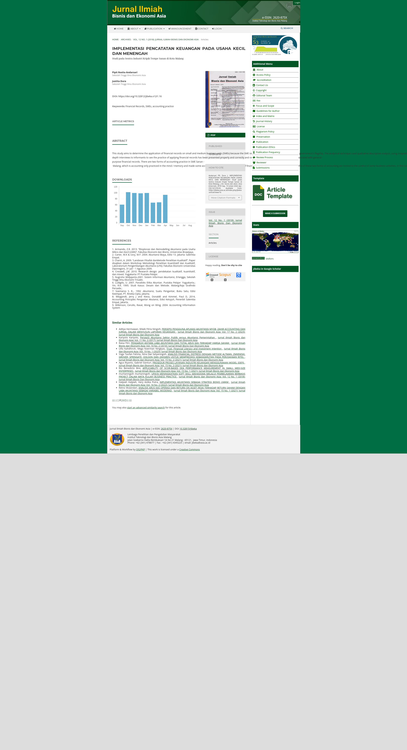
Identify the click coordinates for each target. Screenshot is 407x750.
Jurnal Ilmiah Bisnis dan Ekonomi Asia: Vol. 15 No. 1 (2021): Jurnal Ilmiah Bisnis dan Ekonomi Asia (187, 371)
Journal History (263, 121)
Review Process (264, 157)
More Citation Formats (223, 197)
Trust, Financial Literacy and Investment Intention (194, 348)
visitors (263, 258)
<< (113, 400)
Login (217, 28)
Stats (256, 224)
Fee (258, 100)
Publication (154, 28)
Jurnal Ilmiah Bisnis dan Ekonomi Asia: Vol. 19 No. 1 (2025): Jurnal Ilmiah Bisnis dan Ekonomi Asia (182, 350)
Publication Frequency (268, 152)
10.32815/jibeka (188, 428)
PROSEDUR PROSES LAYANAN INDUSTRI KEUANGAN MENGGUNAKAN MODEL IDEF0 (199, 362)
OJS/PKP (140, 449)
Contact (201, 28)
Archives (126, 39)
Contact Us (262, 85)
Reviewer (261, 162)
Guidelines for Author (268, 110)
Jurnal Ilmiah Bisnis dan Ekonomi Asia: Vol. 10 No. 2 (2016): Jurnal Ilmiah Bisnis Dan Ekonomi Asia (182, 344)
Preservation (263, 136)
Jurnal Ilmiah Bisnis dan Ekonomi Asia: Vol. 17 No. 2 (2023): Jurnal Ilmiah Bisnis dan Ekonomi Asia (182, 333)
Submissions (262, 167)
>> (130, 400)
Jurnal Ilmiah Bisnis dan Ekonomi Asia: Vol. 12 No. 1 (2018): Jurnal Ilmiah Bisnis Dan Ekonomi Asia (182, 378)
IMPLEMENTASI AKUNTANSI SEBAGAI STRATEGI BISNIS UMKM (195, 382)
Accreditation (263, 80)
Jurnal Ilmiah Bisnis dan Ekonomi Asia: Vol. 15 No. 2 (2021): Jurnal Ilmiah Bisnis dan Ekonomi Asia (171, 359)
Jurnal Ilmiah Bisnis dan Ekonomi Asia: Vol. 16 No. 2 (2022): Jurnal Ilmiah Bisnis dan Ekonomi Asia (182, 383)
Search (287, 28)
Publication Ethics (265, 147)
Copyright (261, 90)
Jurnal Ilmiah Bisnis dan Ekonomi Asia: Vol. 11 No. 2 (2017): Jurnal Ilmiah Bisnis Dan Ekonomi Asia (182, 339)
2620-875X (166, 428)
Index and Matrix (264, 116)
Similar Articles (122, 322)
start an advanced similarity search (146, 407)
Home (119, 28)
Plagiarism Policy (265, 131)
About (133, 28)
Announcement (180, 28)
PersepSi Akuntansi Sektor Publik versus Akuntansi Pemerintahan (178, 337)
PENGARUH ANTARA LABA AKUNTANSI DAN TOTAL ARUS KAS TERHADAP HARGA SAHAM (180, 343)
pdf (212, 135)
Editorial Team (264, 95)
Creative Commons (189, 449)
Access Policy (263, 74)
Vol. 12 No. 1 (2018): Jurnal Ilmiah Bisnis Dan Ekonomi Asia (166, 39)
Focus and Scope (265, 105)
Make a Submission (275, 213)
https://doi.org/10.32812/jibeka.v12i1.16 (140, 96)
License (261, 126)
